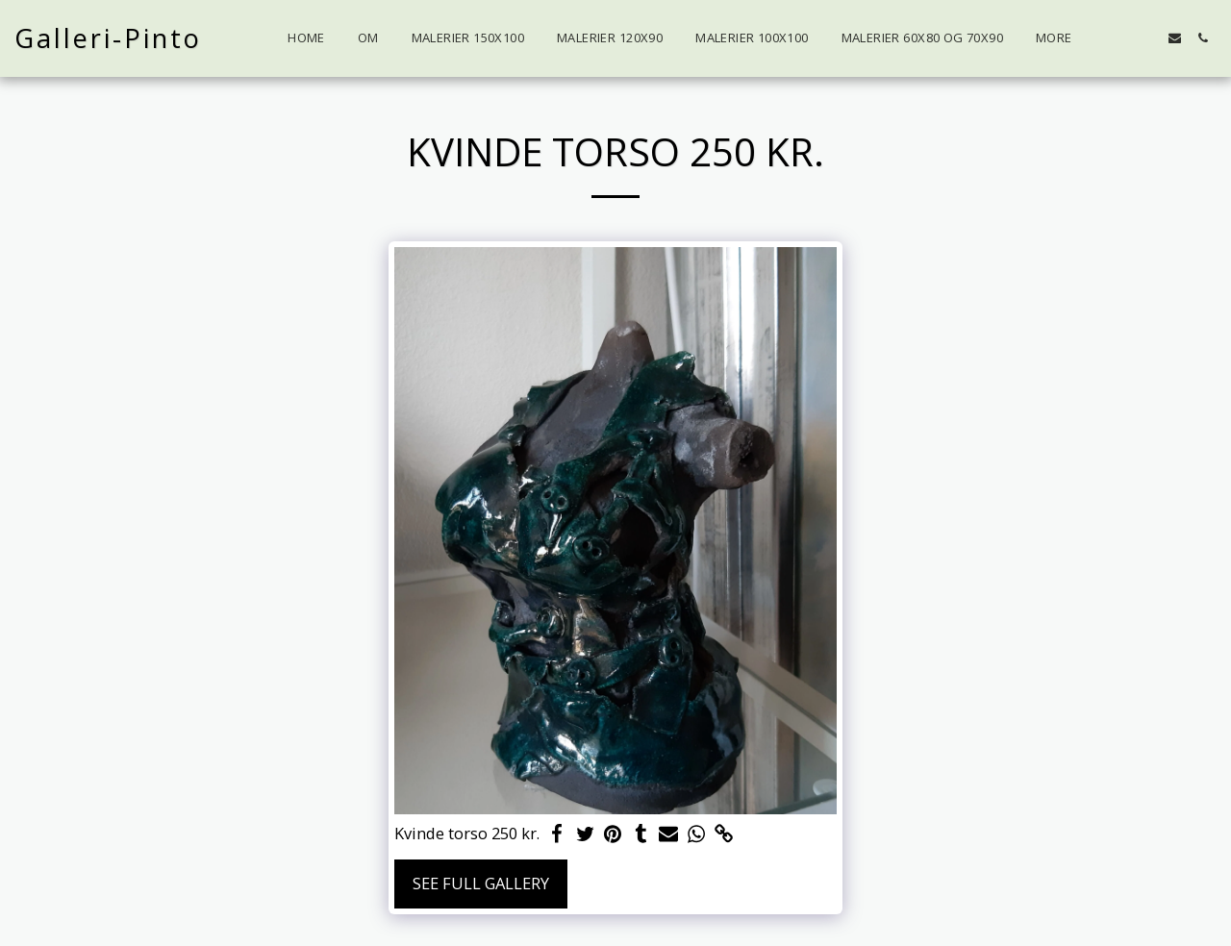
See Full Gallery (481, 883)
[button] (1147, 38)
